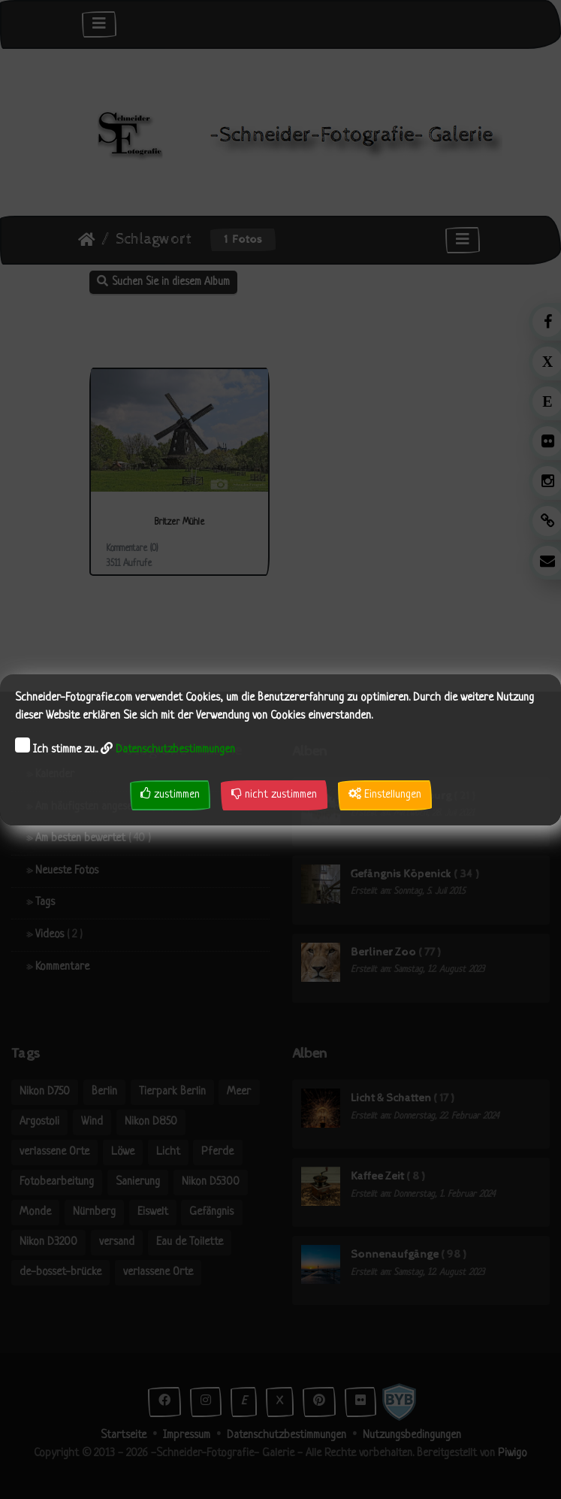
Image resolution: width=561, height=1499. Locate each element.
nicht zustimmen (274, 794)
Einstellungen (384, 794)
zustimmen (170, 794)
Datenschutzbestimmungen (175, 749)
